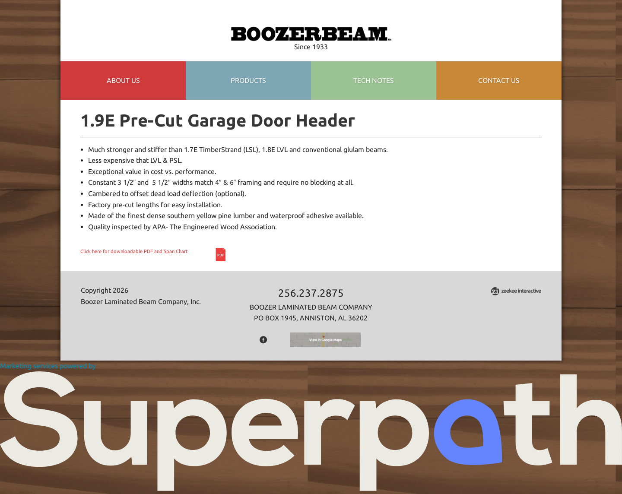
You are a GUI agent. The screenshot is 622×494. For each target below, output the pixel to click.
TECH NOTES (373, 80)
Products (248, 80)
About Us (123, 80)
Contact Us (499, 80)
